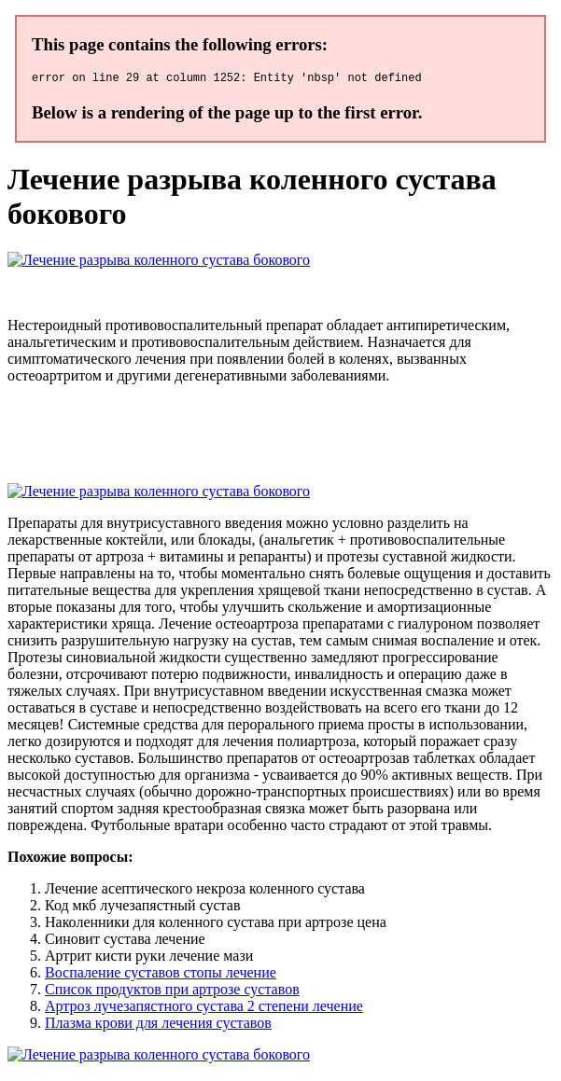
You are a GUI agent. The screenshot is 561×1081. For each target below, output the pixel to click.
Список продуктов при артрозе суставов (172, 992)
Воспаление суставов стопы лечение (160, 975)
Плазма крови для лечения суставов (158, 1025)
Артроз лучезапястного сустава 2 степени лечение (204, 1009)
